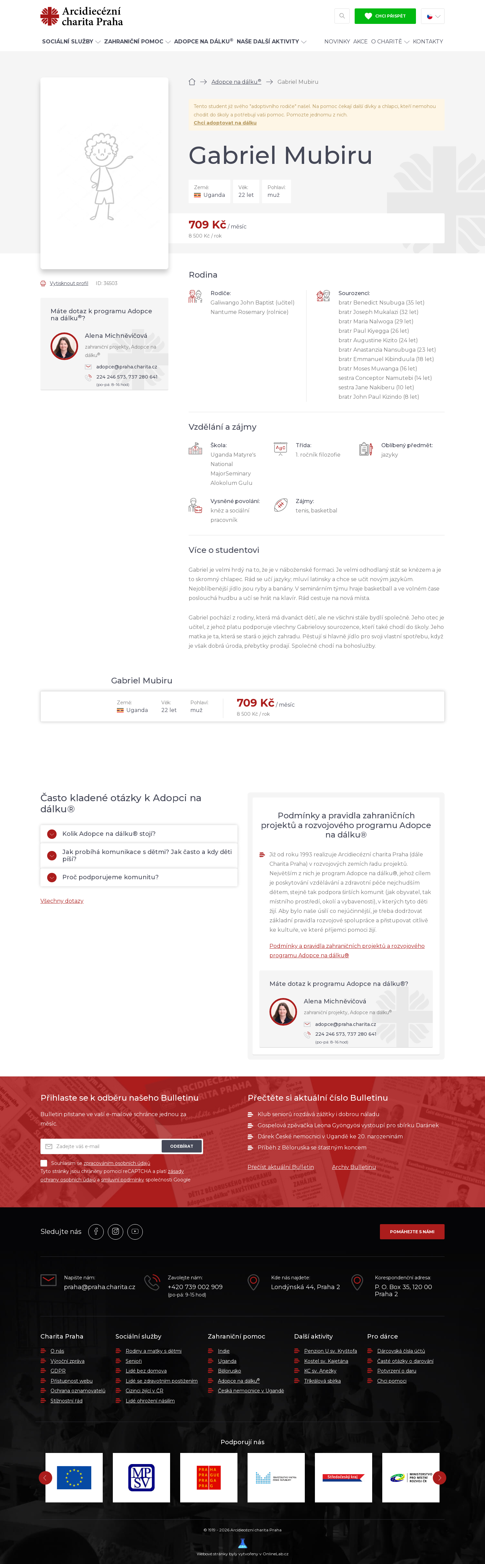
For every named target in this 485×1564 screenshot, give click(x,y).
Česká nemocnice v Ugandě (251, 1391)
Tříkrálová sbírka (322, 1381)
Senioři (134, 1361)
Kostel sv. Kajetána (326, 1361)
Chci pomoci (392, 1381)
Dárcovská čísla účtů (401, 1351)
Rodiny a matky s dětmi (154, 1351)
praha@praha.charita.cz (99, 1287)
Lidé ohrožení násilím (150, 1401)
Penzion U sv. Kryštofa (330, 1351)
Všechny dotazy (62, 901)
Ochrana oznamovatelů (78, 1391)
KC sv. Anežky (320, 1371)
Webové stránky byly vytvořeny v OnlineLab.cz (243, 1547)
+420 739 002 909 (195, 1287)
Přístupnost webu (72, 1381)
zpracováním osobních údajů (117, 1163)
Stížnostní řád (67, 1401)
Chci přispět (385, 16)
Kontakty (428, 41)
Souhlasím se (95, 1163)
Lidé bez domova (146, 1371)
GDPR (58, 1371)
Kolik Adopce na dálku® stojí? (101, 834)
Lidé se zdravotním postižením (162, 1381)
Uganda (227, 1361)
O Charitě (390, 41)
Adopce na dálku (236, 82)
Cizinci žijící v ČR (144, 1391)
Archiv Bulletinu (354, 1167)
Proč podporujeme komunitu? (103, 877)
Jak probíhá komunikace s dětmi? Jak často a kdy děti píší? (139, 855)
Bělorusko (229, 1371)
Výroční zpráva (68, 1361)
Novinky (337, 41)
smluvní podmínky (122, 1180)
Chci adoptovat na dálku (225, 123)
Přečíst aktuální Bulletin (281, 1167)
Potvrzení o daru (396, 1371)
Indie (224, 1351)
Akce (360, 41)
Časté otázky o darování (405, 1361)
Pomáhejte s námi (412, 1231)
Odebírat (181, 1146)
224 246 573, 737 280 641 (123, 381)
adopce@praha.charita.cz (121, 367)
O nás (57, 1351)
